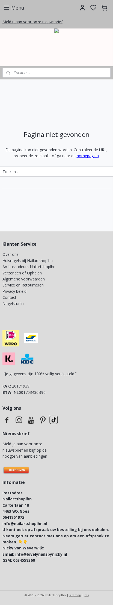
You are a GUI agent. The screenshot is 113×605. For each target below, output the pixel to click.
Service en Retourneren (23, 285)
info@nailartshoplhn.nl (24, 523)
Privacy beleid (15, 291)
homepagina (88, 155)
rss (87, 595)
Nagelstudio (13, 303)
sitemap (75, 595)
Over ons (10, 254)
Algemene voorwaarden (23, 279)
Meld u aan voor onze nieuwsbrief (32, 21)
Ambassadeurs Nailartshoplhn (28, 266)
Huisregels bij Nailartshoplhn (27, 260)
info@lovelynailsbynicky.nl (41, 554)
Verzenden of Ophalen (22, 273)
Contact (9, 297)
